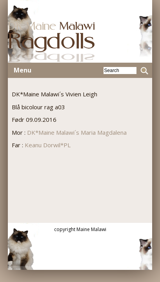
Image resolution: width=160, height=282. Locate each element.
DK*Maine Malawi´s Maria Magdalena (77, 132)
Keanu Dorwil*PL (48, 145)
